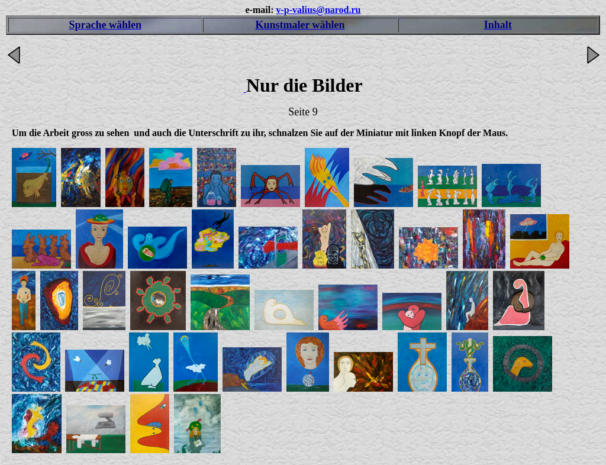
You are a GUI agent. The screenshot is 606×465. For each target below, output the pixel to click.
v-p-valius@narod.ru (318, 10)
